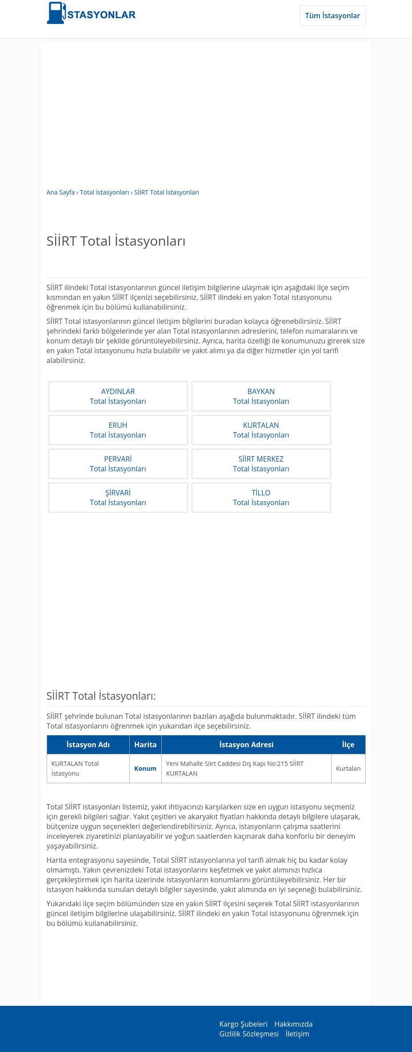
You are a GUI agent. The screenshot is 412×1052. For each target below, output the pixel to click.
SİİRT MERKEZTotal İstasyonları (261, 464)
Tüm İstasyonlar (332, 15)
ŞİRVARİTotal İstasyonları (118, 497)
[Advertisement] (206, 118)
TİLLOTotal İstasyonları (261, 497)
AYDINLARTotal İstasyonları (118, 396)
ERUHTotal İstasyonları (118, 430)
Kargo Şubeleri (244, 1024)
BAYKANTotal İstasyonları (261, 396)
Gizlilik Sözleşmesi (249, 1034)
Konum (145, 768)
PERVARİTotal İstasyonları (118, 464)
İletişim (297, 1034)
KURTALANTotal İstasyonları (261, 430)
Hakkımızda (293, 1024)
